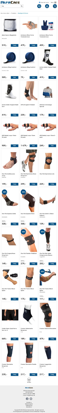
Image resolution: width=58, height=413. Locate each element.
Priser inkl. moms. (44, 2)
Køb (14, 77)
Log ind (47, 6)
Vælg (14, 45)
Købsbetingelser (29, 404)
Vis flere (29, 382)
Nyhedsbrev (29, 407)
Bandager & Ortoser (23, 13)
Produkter (13, 13)
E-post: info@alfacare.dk (29, 395)
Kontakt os (29, 402)
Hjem (8, 13)
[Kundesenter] (39, 6)
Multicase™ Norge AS (40, 411)
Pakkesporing (29, 405)
